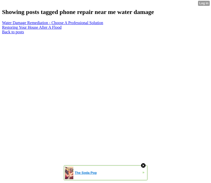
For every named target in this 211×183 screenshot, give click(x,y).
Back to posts (13, 32)
